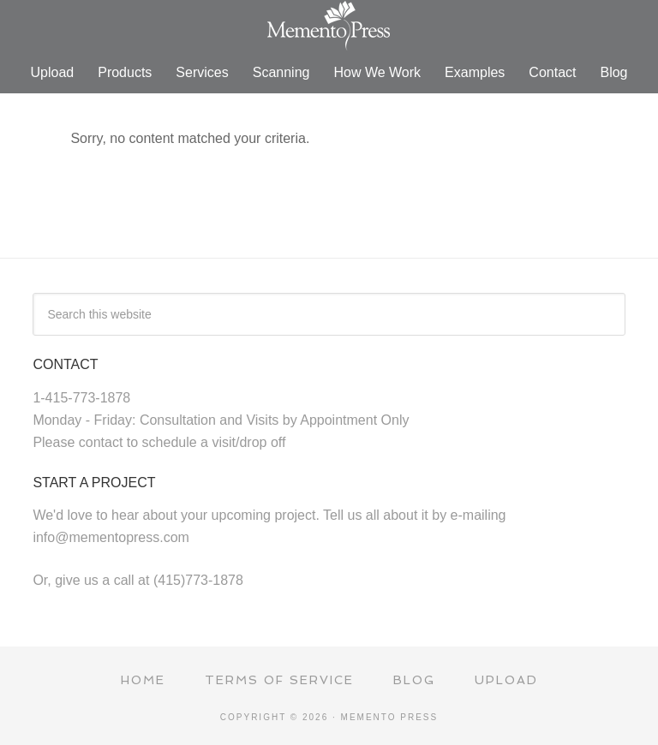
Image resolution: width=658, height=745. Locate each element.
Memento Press (329, 25)
